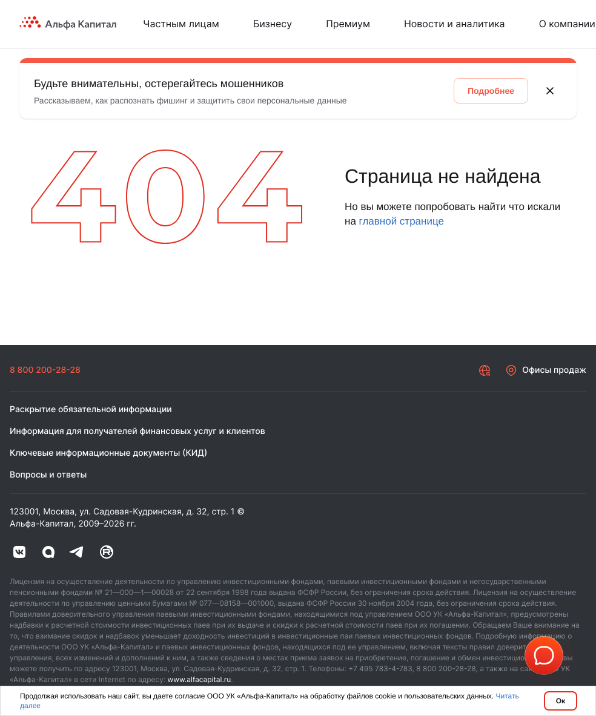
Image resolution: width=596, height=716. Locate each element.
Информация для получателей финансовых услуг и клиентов (137, 431)
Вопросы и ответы (48, 475)
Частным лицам (181, 24)
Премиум (348, 24)
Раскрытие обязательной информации (91, 409)
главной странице (401, 221)
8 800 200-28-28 (45, 370)
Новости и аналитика (454, 24)
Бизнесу (272, 24)
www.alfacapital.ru (199, 679)
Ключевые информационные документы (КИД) (108, 453)
